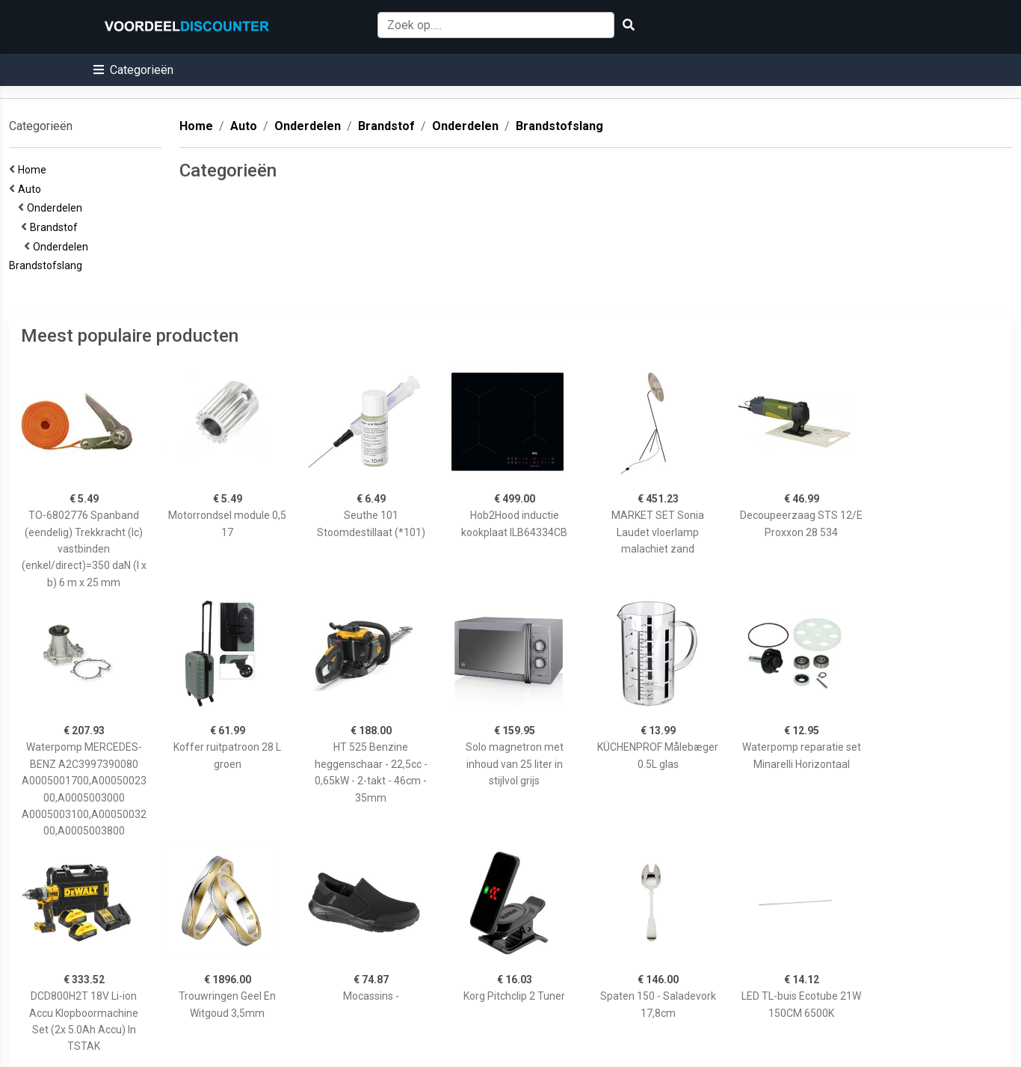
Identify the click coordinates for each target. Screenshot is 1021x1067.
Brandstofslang (48, 265)
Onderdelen (57, 208)
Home (34, 170)
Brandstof (56, 227)
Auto (32, 189)
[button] (133, 70)
